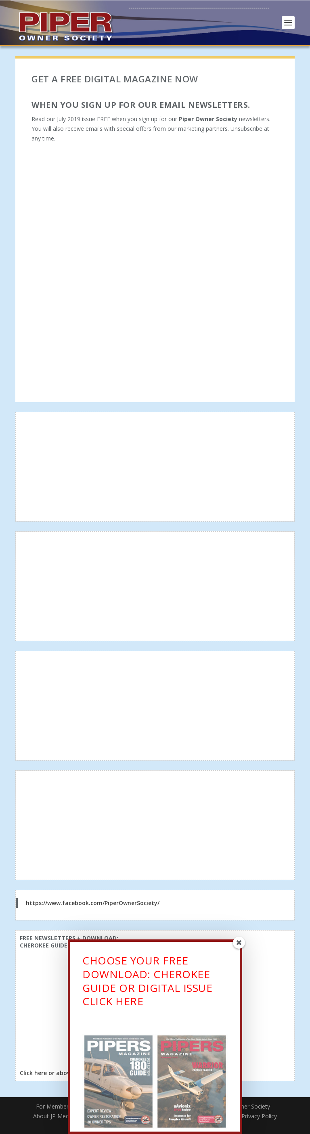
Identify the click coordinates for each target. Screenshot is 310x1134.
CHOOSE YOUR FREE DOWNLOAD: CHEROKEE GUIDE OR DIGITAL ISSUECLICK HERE (147, 983)
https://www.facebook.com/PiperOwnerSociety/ (92, 903)
